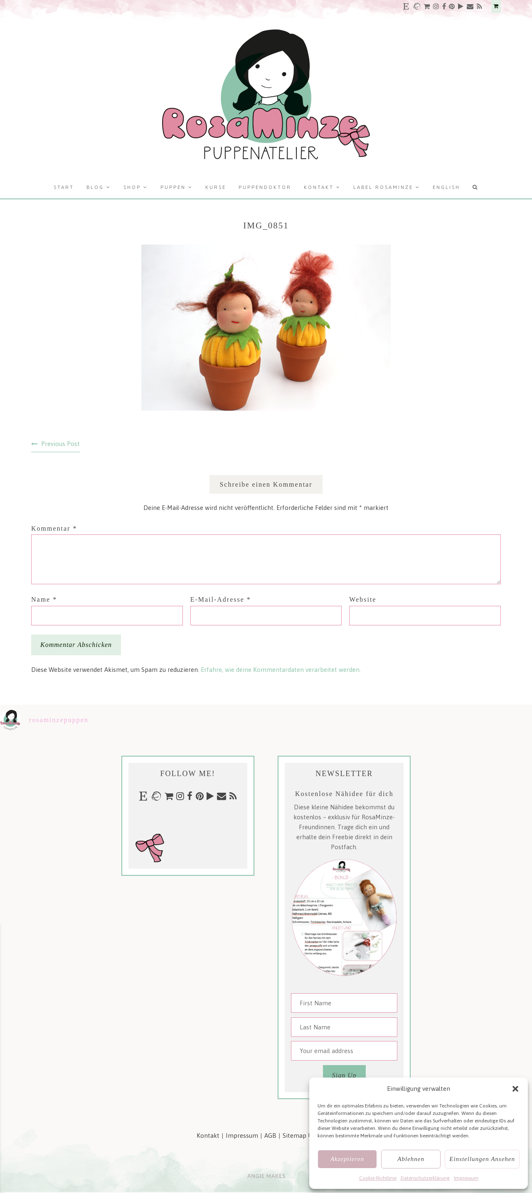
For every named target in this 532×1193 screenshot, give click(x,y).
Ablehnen (410, 1159)
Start (64, 187)
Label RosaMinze (383, 187)
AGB (270, 1135)
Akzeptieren (347, 1159)
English (446, 187)
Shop (132, 187)
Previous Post (60, 443)
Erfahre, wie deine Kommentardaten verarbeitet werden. (281, 669)
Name (44, 599)
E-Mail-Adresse (220, 599)
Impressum (466, 1178)
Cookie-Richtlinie (378, 1178)
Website (362, 599)
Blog (95, 187)
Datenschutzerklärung (425, 1178)
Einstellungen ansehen (482, 1159)
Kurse (215, 187)
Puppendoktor (265, 187)
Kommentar (54, 528)
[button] (515, 1089)
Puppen (173, 187)
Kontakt (319, 187)
